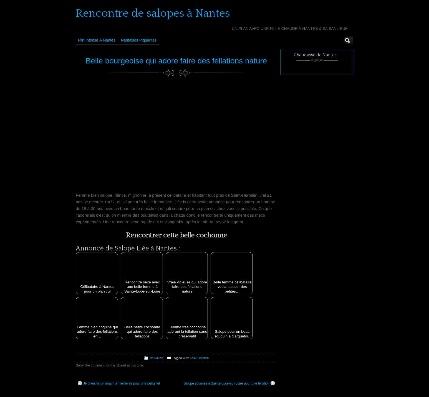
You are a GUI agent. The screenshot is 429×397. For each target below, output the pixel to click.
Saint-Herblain (199, 358)
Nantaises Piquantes (139, 40)
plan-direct (156, 358)
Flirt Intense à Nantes (96, 40)
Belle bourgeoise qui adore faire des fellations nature (176, 61)
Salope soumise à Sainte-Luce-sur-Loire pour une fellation (229, 383)
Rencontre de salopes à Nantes (153, 13)
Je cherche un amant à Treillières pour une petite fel (119, 383)
